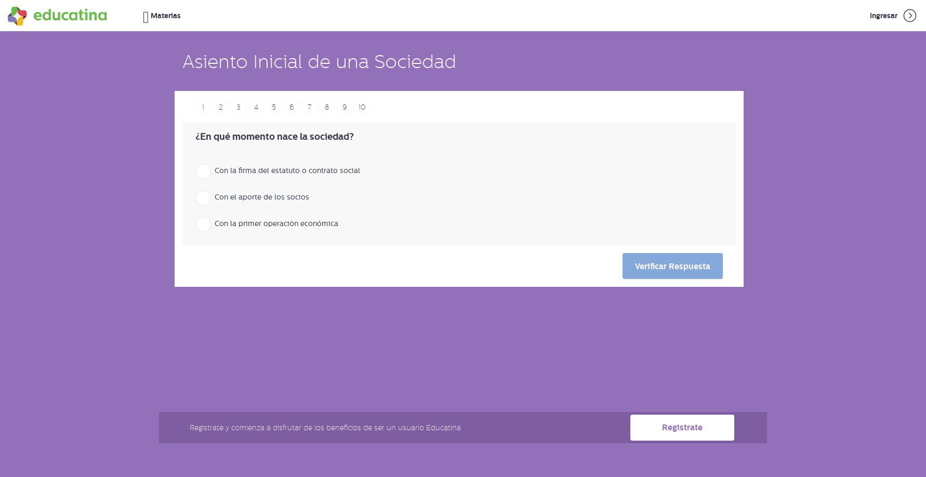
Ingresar (894, 15)
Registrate (682, 427)
